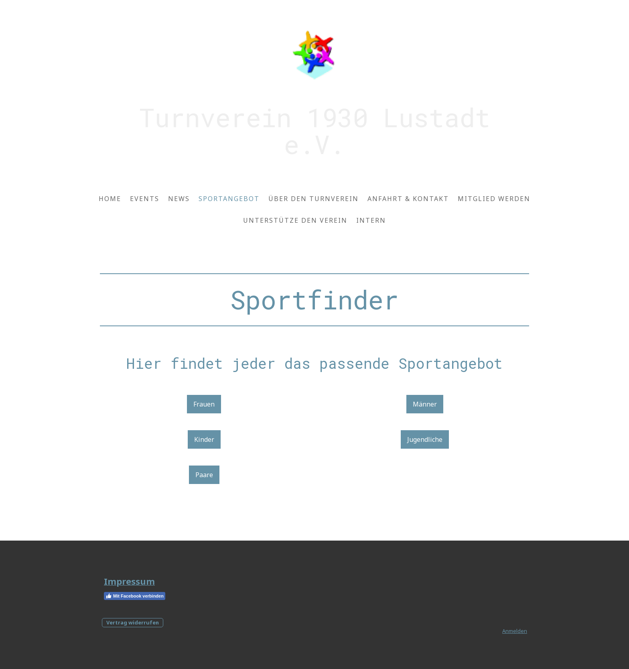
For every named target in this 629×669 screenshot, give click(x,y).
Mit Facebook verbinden (135, 596)
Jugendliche (424, 439)
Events (144, 198)
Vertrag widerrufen (132, 622)
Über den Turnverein (313, 198)
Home (110, 198)
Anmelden (514, 630)
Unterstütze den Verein (295, 220)
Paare (204, 474)
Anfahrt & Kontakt (408, 198)
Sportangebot (229, 198)
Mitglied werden (494, 198)
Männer (425, 404)
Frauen (204, 404)
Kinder (204, 439)
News (179, 198)
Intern (371, 220)
